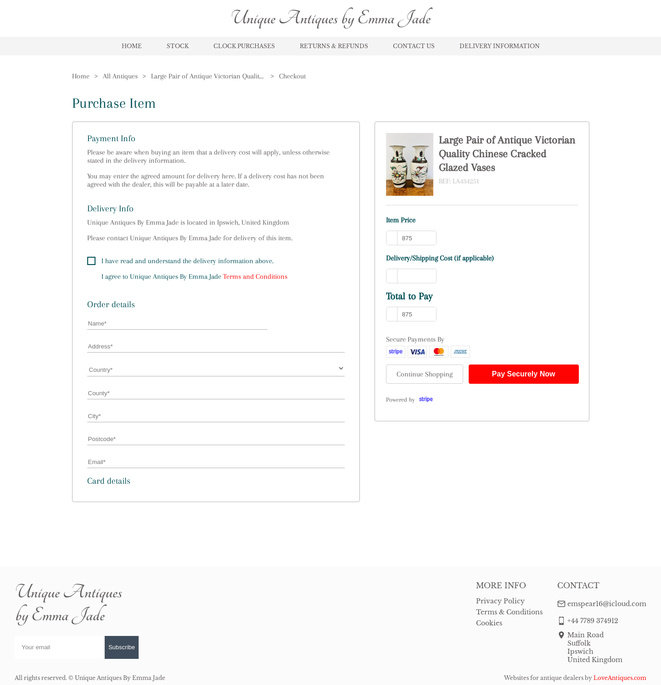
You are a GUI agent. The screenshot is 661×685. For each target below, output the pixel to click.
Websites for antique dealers (543, 677)
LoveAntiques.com (620, 677)
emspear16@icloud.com (606, 604)
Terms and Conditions (255, 276)
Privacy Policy (500, 601)
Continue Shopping (425, 374)
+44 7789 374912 (592, 621)
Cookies (489, 623)
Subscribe (121, 647)
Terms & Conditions (509, 612)
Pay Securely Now (523, 374)
